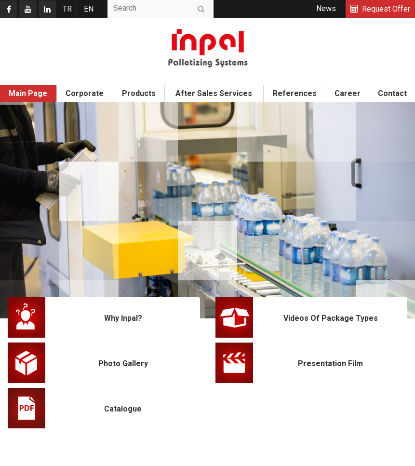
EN (89, 9)
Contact (392, 93)
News (326, 8)
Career (348, 93)
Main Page (28, 93)
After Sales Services (213, 93)
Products (139, 93)
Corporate (85, 93)
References (295, 93)
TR (67, 9)
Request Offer (386, 9)
